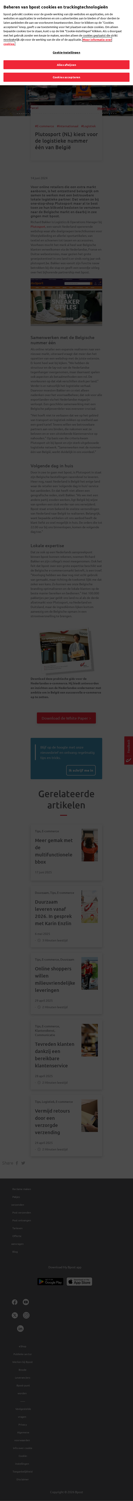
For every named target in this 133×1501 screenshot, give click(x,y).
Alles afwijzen (66, 63)
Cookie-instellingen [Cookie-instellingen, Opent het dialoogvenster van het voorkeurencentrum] (66, 50)
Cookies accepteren (66, 75)
